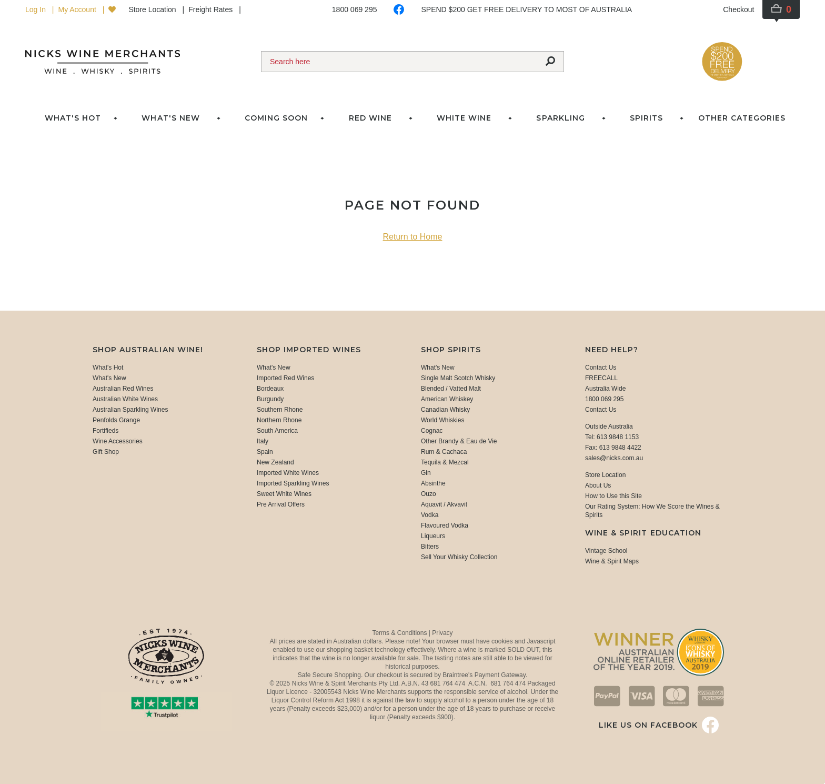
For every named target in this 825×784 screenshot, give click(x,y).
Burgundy (270, 399)
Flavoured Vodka (444, 525)
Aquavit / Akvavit (444, 504)
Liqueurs (433, 536)
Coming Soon (276, 118)
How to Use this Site (613, 496)
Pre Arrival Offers (281, 504)
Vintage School (606, 550)
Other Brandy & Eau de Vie (459, 441)
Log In (36, 9)
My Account (78, 9)
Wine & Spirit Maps (612, 561)
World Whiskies (442, 420)
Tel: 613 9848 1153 (612, 437)
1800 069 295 (354, 9)
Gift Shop (106, 451)
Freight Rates (211, 9)
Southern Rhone (280, 409)
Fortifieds (105, 430)
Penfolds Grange (116, 420)
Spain (265, 451)
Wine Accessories (118, 441)
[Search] (399, 62)
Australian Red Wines (123, 388)
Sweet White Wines (284, 494)
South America (277, 430)
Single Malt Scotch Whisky (458, 378)
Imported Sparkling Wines (293, 483)
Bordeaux (270, 388)
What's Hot (73, 118)
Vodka (429, 515)
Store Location (153, 9)
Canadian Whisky (445, 409)
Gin (426, 473)
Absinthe (433, 483)
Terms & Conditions (400, 633)
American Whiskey (447, 399)
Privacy (442, 633)
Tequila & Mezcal (445, 462)
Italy (262, 441)
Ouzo (428, 494)
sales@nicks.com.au (614, 458)
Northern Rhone (279, 420)
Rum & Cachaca (444, 451)
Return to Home (412, 236)
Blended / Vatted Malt (451, 388)
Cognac (431, 430)
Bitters (430, 546)
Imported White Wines (288, 473)
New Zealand (275, 462)
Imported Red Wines (285, 378)
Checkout (738, 9)
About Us (598, 485)
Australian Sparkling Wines (130, 409)
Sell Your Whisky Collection (459, 557)
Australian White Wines (125, 399)
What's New (109, 378)
